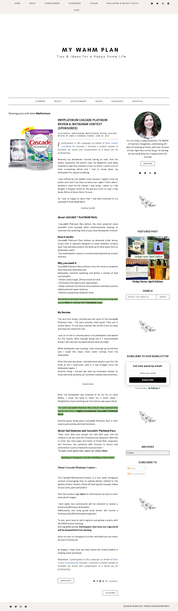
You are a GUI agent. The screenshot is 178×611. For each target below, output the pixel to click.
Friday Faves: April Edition (147, 281)
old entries (110, 593)
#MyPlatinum (92, 133)
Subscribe (148, 380)
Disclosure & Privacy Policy (123, 3)
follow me (73, 539)
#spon (103, 133)
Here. (105, 451)
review (61, 136)
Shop (76, 10)
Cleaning (40, 101)
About (32, 3)
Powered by (147, 388)
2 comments (111, 581)
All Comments (136, 473)
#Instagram (78, 133)
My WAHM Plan (136, 606)
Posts (131, 468)
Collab (94, 3)
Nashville (137, 101)
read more (148, 163)
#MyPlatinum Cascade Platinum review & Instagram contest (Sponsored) (82, 124)
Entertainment (79, 101)
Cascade (112, 133)
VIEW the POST (66, 581)
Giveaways (117, 101)
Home (17, 3)
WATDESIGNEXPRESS (160, 606)
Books (99, 101)
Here (67, 302)
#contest (65, 133)
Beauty (58, 101)
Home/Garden (52, 3)
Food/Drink (75, 3)
